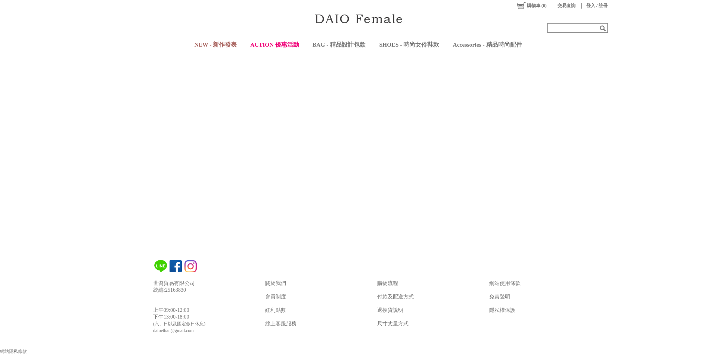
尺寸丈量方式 (393, 323)
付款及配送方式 (395, 297)
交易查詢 (566, 5)
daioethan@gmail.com (173, 330)
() (531, 5)
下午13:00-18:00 (171, 317)
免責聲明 (499, 297)
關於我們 (275, 283)
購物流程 (387, 283)
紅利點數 (275, 310)
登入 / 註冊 (597, 5)
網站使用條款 (505, 283)
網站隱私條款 (13, 351)
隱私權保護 (502, 310)
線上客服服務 (281, 323)
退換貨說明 (390, 310)
